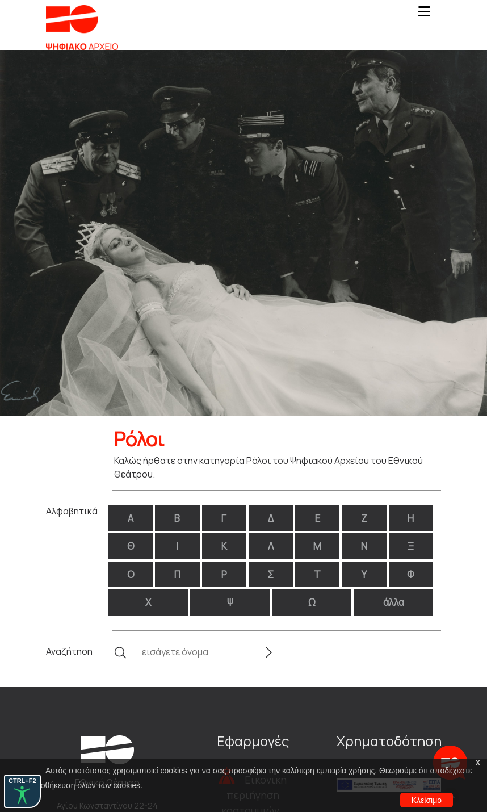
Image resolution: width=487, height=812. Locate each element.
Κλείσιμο (427, 800)
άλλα (393, 602)
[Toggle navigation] (424, 14)
